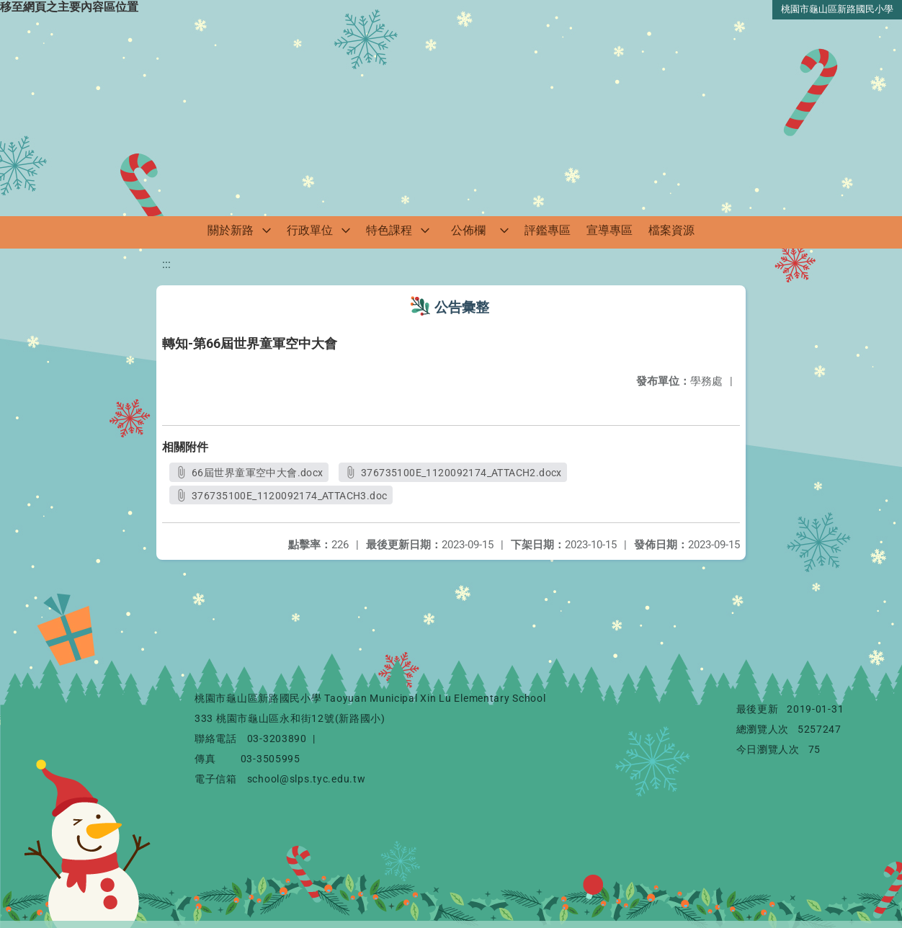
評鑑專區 (547, 230)
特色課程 (389, 230)
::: (166, 264)
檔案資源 (671, 230)
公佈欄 (468, 230)
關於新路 (230, 230)
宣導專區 (609, 230)
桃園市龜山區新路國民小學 (837, 9)
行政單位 (310, 230)
